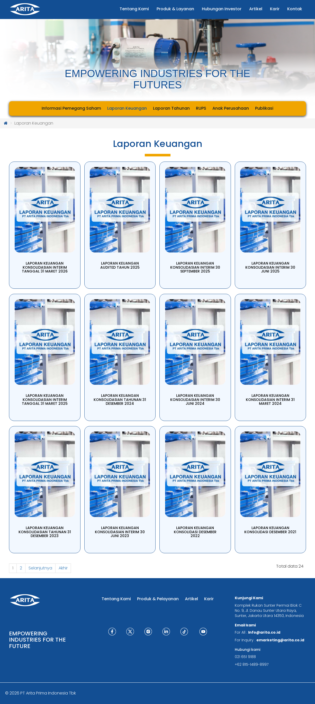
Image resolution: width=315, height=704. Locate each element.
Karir (209, 599)
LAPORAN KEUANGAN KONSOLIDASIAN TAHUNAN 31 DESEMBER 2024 (120, 399)
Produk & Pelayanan (158, 599)
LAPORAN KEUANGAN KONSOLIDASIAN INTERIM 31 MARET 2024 (270, 399)
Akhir (63, 568)
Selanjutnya (40, 568)
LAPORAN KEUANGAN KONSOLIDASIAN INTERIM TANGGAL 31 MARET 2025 (45, 399)
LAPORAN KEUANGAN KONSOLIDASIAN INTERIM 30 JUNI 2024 (195, 399)
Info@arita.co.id (264, 632)
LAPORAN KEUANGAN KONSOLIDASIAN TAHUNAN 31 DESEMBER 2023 (45, 531)
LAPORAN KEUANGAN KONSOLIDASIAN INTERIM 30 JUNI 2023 (120, 531)
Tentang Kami (116, 599)
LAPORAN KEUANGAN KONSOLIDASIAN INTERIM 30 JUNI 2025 (270, 267)
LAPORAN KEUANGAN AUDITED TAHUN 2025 (120, 265)
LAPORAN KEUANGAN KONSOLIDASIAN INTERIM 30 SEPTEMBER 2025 (195, 267)
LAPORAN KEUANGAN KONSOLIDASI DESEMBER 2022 (195, 531)
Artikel (191, 599)
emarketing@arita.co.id (280, 640)
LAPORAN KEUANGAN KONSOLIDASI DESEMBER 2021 (270, 529)
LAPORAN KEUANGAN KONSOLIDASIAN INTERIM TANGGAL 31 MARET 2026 (45, 267)
